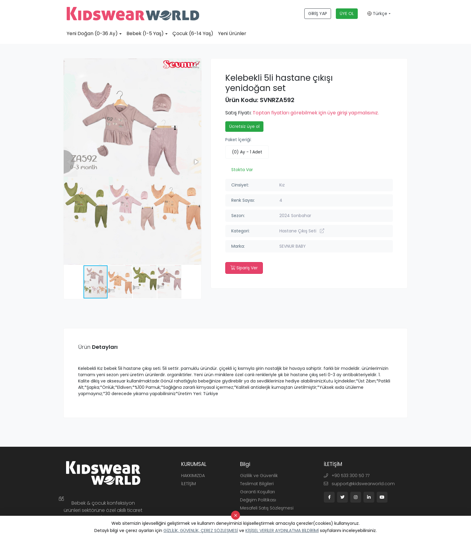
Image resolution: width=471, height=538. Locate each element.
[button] (196, 64)
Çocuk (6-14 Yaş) (192, 33)
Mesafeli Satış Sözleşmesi (266, 508)
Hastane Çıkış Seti (301, 231)
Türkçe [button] (377, 14)
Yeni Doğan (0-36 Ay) (92, 33)
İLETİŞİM (188, 484)
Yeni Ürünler (232, 33)
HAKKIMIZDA (193, 476)
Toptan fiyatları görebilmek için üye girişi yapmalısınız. (316, 112)
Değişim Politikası (258, 500)
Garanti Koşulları (257, 492)
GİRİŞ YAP (317, 14)
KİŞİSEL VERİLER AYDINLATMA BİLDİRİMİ (282, 530)
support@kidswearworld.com (359, 484)
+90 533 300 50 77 (346, 476)
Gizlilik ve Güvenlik (259, 476)
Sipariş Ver (244, 268)
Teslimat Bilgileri (257, 484)
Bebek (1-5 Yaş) (145, 33)
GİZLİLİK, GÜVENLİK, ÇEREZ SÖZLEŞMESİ (200, 530)
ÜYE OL (347, 14)
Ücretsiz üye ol (244, 126)
